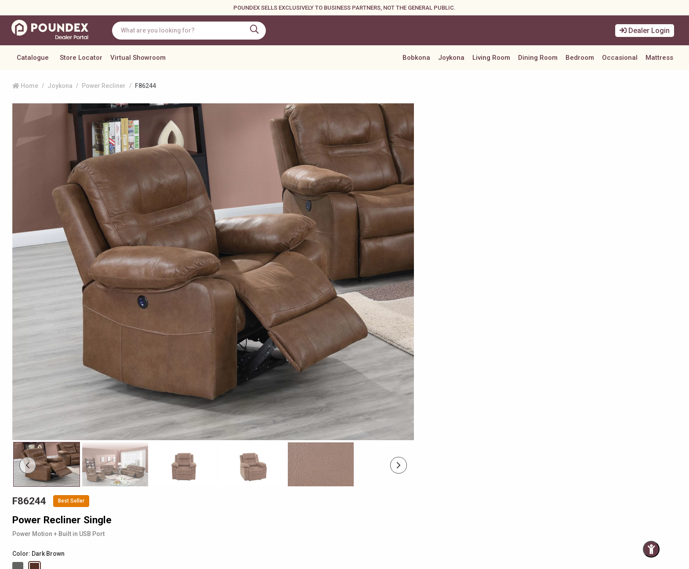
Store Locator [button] (81, 58)
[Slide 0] (45, 402)
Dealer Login (645, 30)
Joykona (451, 58)
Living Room (491, 58)
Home (25, 85)
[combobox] (191, 31)
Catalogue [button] (33, 58)
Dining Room (538, 58)
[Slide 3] (241, 402)
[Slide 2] (175, 402)
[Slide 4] (306, 402)
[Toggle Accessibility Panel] (651, 549)
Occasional (620, 58)
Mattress (659, 58)
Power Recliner (104, 85)
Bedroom (580, 58)
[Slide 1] (110, 402)
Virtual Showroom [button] (138, 58)
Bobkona (416, 58)
